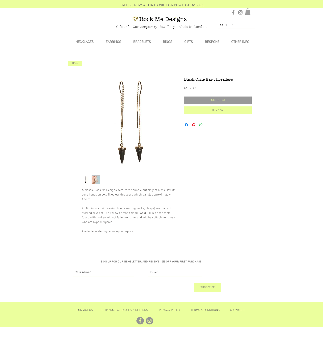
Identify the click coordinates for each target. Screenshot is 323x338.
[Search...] (236, 25)
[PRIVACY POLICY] (169, 310)
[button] (248, 11)
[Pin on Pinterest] (193, 124)
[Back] (75, 63)
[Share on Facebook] (186, 124)
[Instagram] (240, 12)
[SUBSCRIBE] (207, 287)
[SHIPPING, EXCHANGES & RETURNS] (125, 310)
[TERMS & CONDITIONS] (205, 310)
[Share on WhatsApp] (201, 124)
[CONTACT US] (85, 310)
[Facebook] (233, 12)
